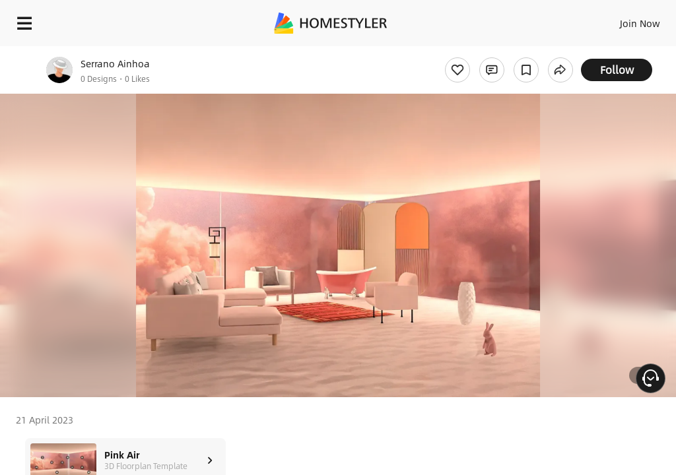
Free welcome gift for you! (507, 52)
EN (622, 20)
